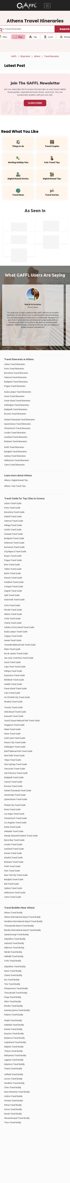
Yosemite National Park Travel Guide (20, 645)
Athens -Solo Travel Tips (15, 486)
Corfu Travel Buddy (12, 961)
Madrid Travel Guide (13, 516)
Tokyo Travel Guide (12, 760)
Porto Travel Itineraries (14, 368)
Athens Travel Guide (13, 614)
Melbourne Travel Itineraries (16, 460)
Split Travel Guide (12, 595)
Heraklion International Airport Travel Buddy (23, 921)
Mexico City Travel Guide (15, 742)
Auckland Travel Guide (14, 849)
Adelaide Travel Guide (13, 831)
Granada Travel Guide (13, 534)
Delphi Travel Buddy (13, 1020)
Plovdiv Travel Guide (13, 610)
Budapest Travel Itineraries (16, 382)
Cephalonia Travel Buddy (15, 1042)
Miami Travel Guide (12, 729)
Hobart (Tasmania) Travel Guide (17, 790)
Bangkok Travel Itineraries (15, 451)
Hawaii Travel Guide (12, 640)
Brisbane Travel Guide (13, 862)
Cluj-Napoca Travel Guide (15, 551)
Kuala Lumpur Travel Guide (15, 632)
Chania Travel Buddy (13, 975)
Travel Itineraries (51, 56)
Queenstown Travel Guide (15, 799)
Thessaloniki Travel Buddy (15, 993)
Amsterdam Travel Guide (15, 795)
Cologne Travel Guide (13, 586)
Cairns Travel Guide (12, 897)
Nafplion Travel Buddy (13, 1047)
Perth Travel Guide (12, 866)
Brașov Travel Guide (13, 556)
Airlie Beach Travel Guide (15, 712)
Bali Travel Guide (11, 884)
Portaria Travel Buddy (13, 1100)
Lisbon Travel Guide (12, 503)
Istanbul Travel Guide (13, 857)
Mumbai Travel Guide (13, 702)
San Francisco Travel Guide (16, 773)
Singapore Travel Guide (14, 725)
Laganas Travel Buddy (13, 1060)
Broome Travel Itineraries (15, 414)
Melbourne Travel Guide (14, 892)
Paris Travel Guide (12, 871)
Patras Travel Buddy (13, 1105)
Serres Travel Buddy (13, 1109)
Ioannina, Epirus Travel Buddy (17, 1010)
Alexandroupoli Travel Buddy (17, 1118)
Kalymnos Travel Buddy (14, 1064)
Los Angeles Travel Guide (15, 822)
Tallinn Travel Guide (13, 569)
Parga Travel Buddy (12, 997)
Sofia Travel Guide (12, 605)
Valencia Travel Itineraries (15, 377)
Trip (33, 36)
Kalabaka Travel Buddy (14, 1025)
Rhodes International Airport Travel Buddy (22, 930)
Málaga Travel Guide (13, 525)
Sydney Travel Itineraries (15, 456)
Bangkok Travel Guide (13, 879)
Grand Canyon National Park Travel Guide (22, 720)
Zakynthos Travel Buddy (14, 939)
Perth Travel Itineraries (14, 447)
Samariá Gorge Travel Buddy (16, 934)
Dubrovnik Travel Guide (14, 599)
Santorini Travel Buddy (14, 943)
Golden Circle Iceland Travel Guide (19, 627)
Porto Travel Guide (12, 508)
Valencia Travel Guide (13, 521)
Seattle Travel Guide (13, 684)
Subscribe (35, 103)
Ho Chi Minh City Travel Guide (17, 697)
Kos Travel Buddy (11, 980)
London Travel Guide (13, 844)
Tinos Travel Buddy (12, 1122)
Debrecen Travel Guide (14, 543)
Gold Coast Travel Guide (14, 738)
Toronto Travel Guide (13, 707)
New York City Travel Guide (16, 875)
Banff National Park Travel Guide (18, 751)
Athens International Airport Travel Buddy (22, 917)
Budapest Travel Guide (14, 538)
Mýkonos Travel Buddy (14, 947)
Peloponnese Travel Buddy (16, 988)
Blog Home (25, 56)
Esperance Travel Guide (14, 675)
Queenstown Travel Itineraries (17, 424)
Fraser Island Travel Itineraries (17, 401)
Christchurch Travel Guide (15, 818)
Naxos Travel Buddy (13, 971)
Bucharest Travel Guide (14, 547)
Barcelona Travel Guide (14, 512)
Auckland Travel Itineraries (15, 437)
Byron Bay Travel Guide (14, 840)
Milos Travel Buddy (12, 1001)
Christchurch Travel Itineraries (17, 428)
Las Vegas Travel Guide (14, 814)
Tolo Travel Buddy (12, 984)
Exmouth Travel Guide (13, 716)
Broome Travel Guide (13, 786)
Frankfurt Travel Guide (14, 582)
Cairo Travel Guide (12, 693)
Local (48, 36)
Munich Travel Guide (13, 578)
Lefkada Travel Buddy (13, 1074)
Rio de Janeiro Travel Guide (16, 653)
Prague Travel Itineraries (14, 386)
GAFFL (14, 56)
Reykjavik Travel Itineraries (15, 409)
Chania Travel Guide (13, 623)
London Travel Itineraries (15, 433)
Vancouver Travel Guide (14, 769)
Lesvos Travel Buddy (13, 1079)
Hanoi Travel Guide (12, 734)
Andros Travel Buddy (13, 1096)
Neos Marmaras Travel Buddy (17, 1092)
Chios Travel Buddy (12, 1087)
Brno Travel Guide (12, 564)
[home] (27, 5)
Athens (37, 56)
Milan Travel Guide (12, 649)
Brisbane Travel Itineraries (15, 441)
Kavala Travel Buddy (13, 1114)
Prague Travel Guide (13, 560)
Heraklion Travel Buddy (14, 1083)
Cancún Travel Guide (13, 782)
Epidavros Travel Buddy (14, 1038)
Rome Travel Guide (12, 809)
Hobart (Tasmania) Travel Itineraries (19, 419)
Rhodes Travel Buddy (13, 1006)
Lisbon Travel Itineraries (14, 364)
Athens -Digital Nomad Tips (16, 480)
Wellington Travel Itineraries (16, 405)
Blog (18, 36)
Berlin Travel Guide (12, 573)
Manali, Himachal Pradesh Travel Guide (21, 836)
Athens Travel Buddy (13, 912)
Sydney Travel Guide (13, 888)
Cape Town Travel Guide (14, 667)
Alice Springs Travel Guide (15, 764)
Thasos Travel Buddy (13, 1051)
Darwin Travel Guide (13, 853)
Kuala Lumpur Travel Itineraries (17, 392)
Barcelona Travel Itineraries (16, 373)
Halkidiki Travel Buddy (13, 956)
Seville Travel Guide (13, 529)
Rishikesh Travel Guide (14, 680)
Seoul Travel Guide (12, 662)
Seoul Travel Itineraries (14, 396)
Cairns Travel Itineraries (14, 465)
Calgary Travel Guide (13, 636)
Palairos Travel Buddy (13, 1015)
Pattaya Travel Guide (13, 671)
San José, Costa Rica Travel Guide (18, 658)
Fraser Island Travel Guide (15, 688)
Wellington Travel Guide (14, 747)
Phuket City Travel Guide (15, 805)
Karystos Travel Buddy (14, 1033)
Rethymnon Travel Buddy (15, 1055)
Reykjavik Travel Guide (14, 777)
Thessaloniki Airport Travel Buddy (19, 926)
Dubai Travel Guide (12, 827)
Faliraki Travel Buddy (13, 952)
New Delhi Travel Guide (14, 755)
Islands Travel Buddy (13, 1029)
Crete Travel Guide (12, 618)
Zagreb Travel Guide (13, 591)
